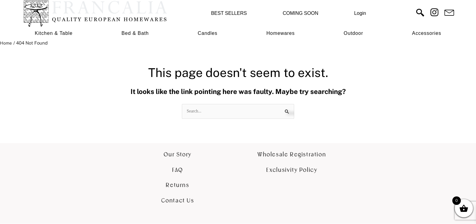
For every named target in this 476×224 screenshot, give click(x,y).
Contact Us (177, 201)
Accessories (426, 33)
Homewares (280, 33)
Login (360, 13)
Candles (207, 33)
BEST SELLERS (229, 13)
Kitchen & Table (54, 33)
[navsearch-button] (420, 13)
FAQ (177, 170)
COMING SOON (300, 13)
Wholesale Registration (291, 155)
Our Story (177, 155)
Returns (177, 185)
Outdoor (353, 33)
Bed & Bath (135, 33)
